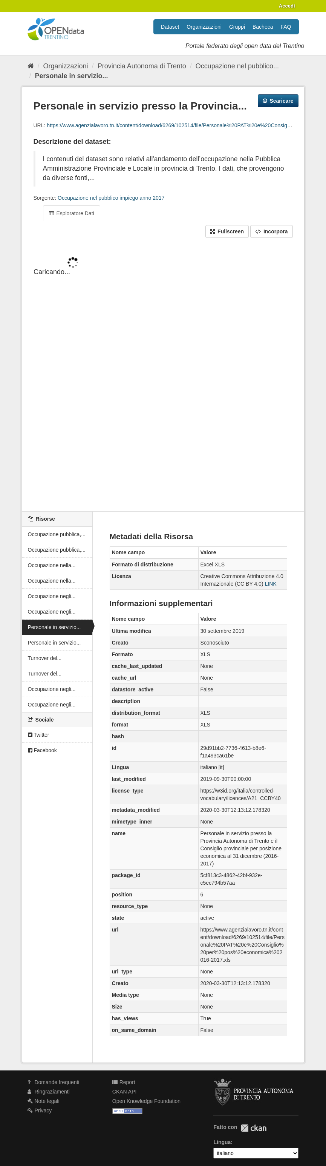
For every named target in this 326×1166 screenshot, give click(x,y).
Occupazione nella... (52, 565)
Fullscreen (227, 231)
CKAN (253, 1128)
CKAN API (124, 1092)
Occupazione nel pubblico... (237, 66)
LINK (270, 584)
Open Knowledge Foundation (146, 1101)
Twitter (38, 735)
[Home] (31, 66)
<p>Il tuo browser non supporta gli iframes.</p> (163, 375)
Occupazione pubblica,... (57, 534)
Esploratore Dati (71, 213)
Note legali (44, 1101)
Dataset (170, 27)
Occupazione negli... (52, 596)
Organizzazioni (204, 27)
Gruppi (237, 27)
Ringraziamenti (49, 1092)
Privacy (40, 1110)
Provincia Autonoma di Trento (142, 66)
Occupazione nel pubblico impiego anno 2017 (111, 198)
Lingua (222, 1142)
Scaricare (278, 101)
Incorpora (271, 231)
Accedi (287, 6)
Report (123, 1082)
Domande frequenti (54, 1082)
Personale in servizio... (71, 76)
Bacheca (263, 27)
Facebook (42, 750)
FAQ (285, 27)
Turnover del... (45, 658)
